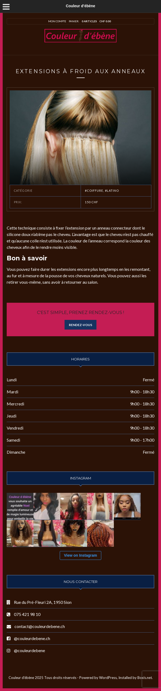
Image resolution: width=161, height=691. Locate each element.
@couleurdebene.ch (32, 638)
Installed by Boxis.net (135, 677)
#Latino (112, 190)
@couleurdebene (29, 650)
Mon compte (57, 21)
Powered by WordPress (98, 677)
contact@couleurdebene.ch (39, 626)
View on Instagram (80, 555)
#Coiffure (94, 190)
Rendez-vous (80, 325)
